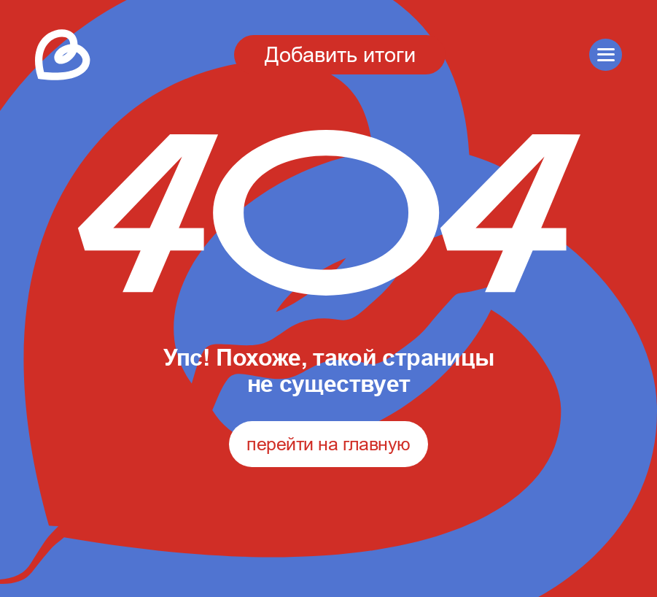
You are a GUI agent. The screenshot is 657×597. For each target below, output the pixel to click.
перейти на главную (328, 444)
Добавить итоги (340, 54)
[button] (605, 55)
